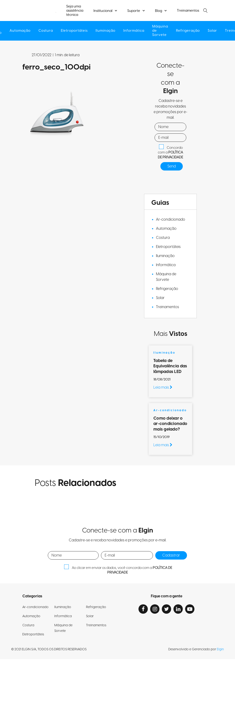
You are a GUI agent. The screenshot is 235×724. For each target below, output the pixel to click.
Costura (45, 31)
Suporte (133, 11)
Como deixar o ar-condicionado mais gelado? (170, 423)
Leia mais (162, 387)
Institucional (102, 11)
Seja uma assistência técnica (74, 10)
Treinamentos (188, 11)
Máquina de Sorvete (160, 30)
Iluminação (105, 31)
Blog (158, 11)
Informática (133, 31)
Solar (212, 31)
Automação (20, 31)
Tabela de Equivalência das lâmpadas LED (170, 366)
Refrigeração (188, 31)
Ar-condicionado (170, 219)
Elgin (220, 649)
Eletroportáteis (74, 31)
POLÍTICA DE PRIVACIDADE (170, 155)
